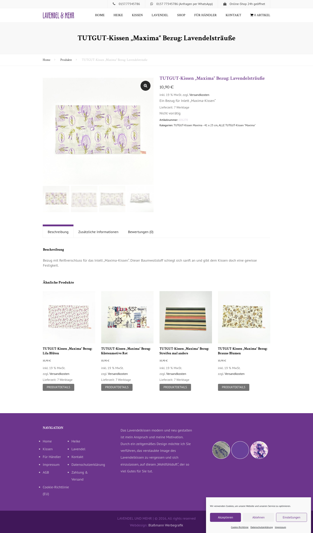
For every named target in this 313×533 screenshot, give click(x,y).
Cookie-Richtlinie (240, 529)
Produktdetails (58, 387)
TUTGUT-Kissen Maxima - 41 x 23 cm (196, 125)
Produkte (66, 60)
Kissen (137, 15)
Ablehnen (258, 520)
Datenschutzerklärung (262, 529)
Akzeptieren (225, 520)
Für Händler (205, 15)
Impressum (280, 529)
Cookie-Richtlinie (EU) (56, 490)
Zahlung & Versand (79, 475)
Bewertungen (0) (140, 232)
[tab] (58, 232)
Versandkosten (199, 95)
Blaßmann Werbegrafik (165, 525)
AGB (46, 472)
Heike (118, 15)
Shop (181, 15)
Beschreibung (58, 232)
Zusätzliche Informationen (98, 232)
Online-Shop (238, 4)
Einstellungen (291, 520)
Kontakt (233, 15)
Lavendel (160, 15)
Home (100, 15)
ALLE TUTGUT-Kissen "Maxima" (237, 125)
